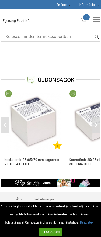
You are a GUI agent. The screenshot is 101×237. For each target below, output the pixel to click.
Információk (87, 4)
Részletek (86, 222)
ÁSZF (20, 199)
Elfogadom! (50, 231)
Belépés (61, 4)
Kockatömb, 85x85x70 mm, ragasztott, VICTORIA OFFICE (32, 161)
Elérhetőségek (43, 199)
